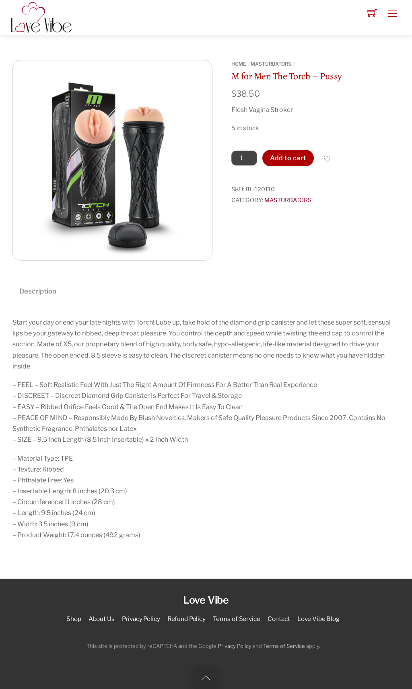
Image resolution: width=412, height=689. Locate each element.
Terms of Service (236, 619)
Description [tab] (37, 291)
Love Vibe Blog (318, 619)
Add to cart (288, 158)
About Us (102, 619)
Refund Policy (186, 619)
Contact (279, 619)
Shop (73, 619)
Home (238, 64)
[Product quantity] (244, 158)
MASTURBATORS (271, 64)
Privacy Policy (141, 619)
